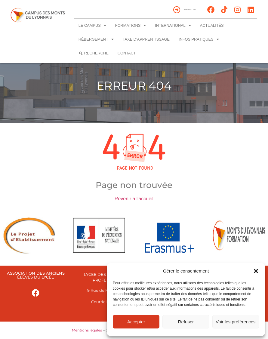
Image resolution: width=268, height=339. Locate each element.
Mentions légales (87, 330)
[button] (256, 271)
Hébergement (96, 40)
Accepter (136, 321)
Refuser (186, 321)
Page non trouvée (134, 185)
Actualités (212, 25)
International (173, 26)
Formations (130, 26)
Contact (127, 53)
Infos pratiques (199, 40)
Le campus (92, 26)
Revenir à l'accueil (134, 198)
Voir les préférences (236, 321)
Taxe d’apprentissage (146, 39)
